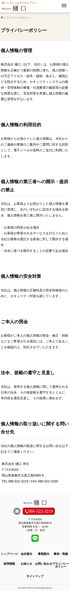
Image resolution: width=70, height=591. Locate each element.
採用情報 (9, 563)
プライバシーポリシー (60, 565)
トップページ (9, 554)
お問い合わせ (43, 563)
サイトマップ (35, 576)
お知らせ (26, 563)
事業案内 (43, 554)
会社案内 (26, 554)
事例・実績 (61, 554)
